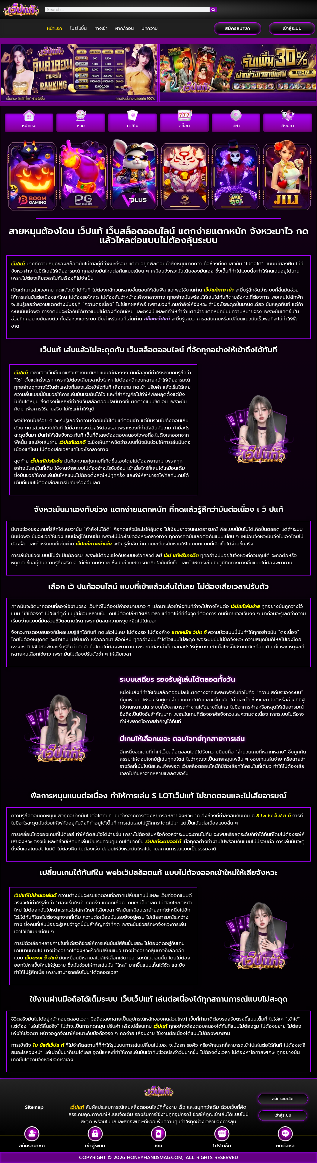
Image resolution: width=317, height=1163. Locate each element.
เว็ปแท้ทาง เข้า (219, 290)
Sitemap (34, 1107)
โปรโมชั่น (78, 28)
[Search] (213, 9)
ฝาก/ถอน (124, 28)
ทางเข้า (100, 28)
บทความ (149, 28)
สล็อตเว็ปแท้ (157, 319)
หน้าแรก (54, 28)
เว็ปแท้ (18, 263)
